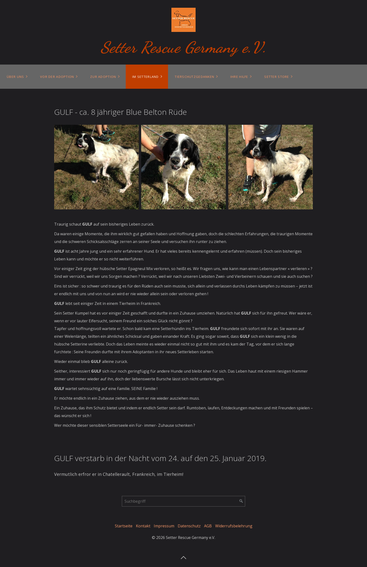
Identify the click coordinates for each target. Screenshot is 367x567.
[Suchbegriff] (183, 501)
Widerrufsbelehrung (233, 526)
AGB (208, 526)
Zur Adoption (103, 76)
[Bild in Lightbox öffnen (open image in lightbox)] (96, 167)
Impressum (164, 526)
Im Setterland (145, 76)
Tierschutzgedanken (194, 76)
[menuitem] (16, 77)
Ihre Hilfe (239, 76)
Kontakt (143, 526)
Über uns (15, 76)
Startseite (123, 526)
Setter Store (276, 76)
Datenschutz (189, 526)
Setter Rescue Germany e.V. (184, 47)
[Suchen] (241, 501)
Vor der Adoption (57, 76)
